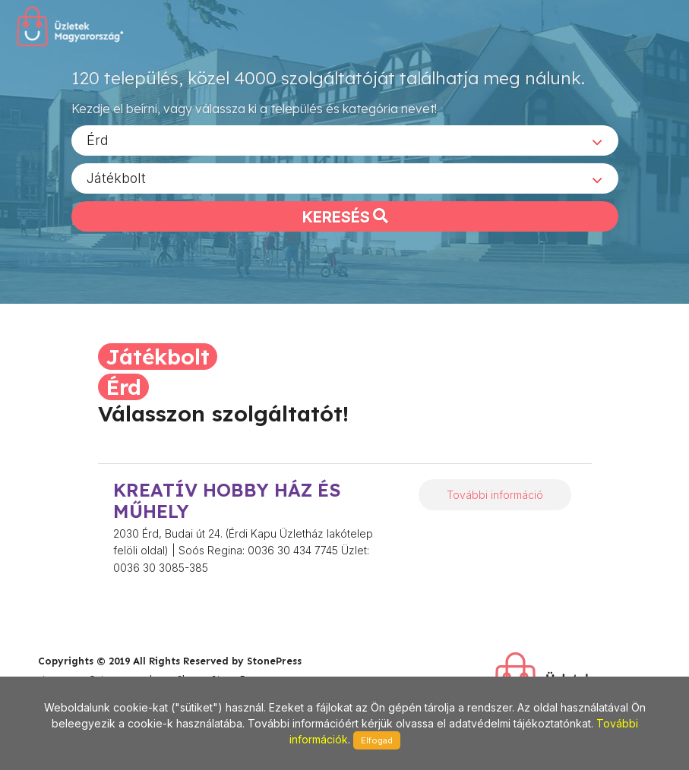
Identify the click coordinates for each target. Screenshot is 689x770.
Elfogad (377, 740)
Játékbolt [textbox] (116, 177)
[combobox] (344, 140)
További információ (495, 494)
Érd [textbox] (98, 139)
